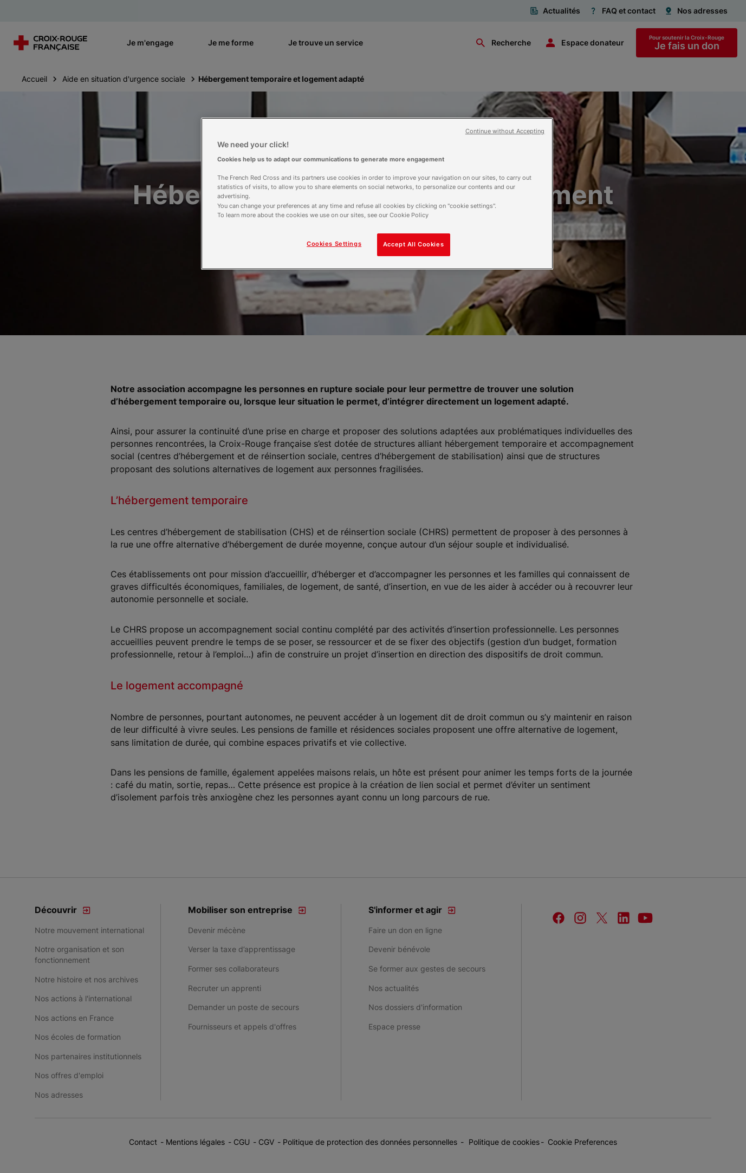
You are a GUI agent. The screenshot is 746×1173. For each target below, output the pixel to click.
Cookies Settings (334, 243)
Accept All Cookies (413, 244)
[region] (377, 194)
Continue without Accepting (505, 131)
